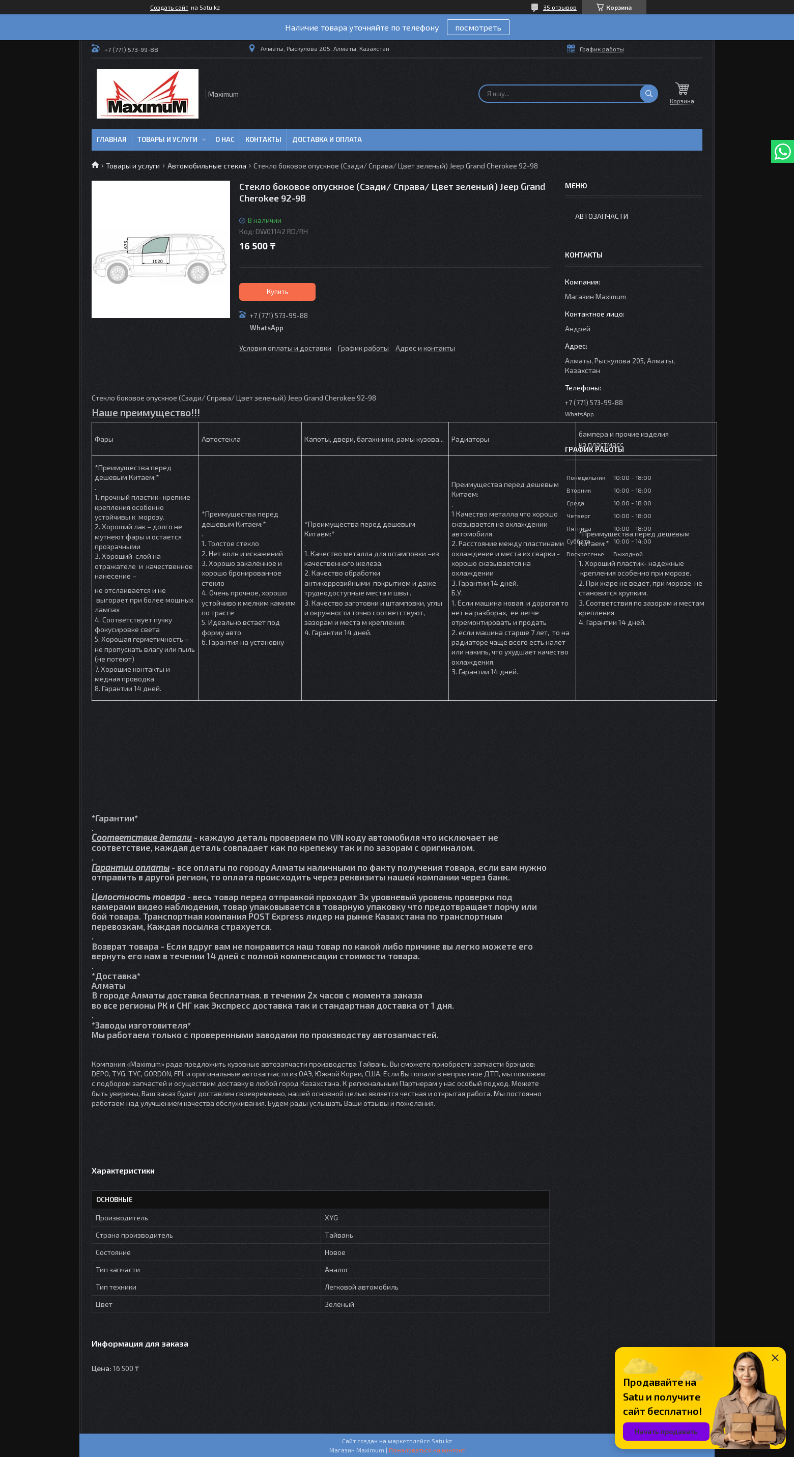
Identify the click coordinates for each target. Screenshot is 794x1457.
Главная (112, 139)
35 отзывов (560, 7)
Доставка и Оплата (327, 139)
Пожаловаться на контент (427, 1449)
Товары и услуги (167, 139)
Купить (278, 292)
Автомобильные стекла (206, 165)
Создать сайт (169, 7)
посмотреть (478, 27)
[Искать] (649, 93)
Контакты (263, 139)
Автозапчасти (601, 216)
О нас (225, 139)
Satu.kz (442, 1440)
